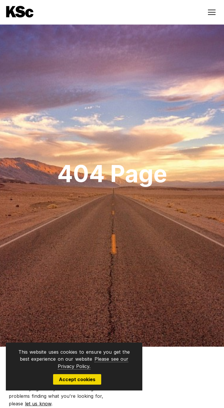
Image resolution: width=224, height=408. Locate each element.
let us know (38, 404)
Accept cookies (77, 379)
